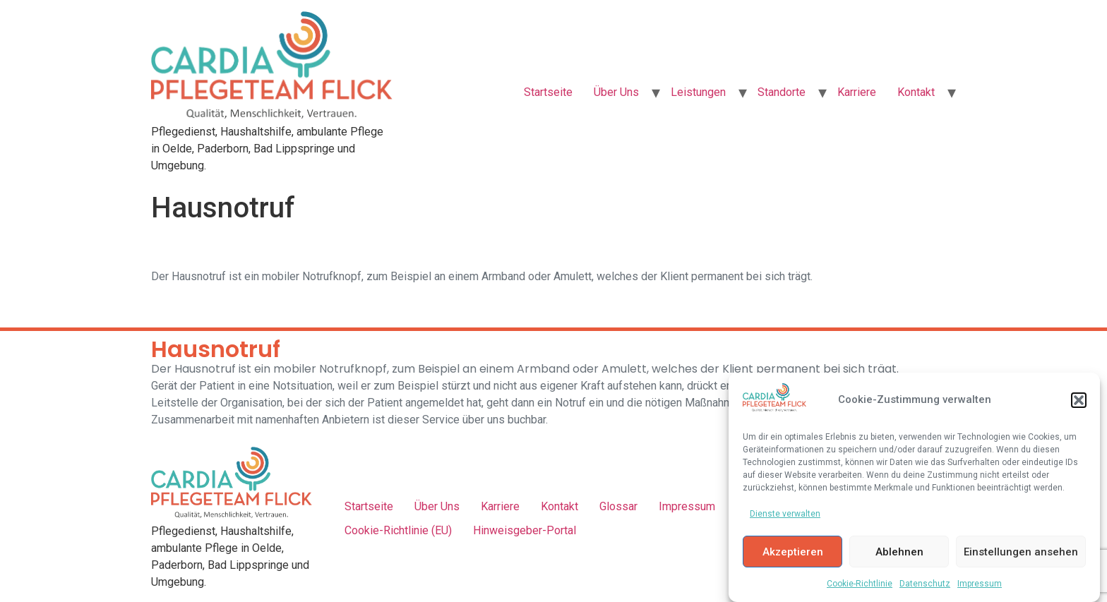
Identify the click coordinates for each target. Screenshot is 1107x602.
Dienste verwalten (785, 514)
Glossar (618, 506)
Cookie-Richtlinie (859, 584)
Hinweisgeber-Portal (524, 530)
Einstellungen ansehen (1021, 552)
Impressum (979, 584)
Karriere (856, 92)
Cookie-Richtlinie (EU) (398, 530)
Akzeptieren (792, 552)
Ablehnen (899, 552)
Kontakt (916, 92)
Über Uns (616, 92)
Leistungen (698, 92)
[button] (1079, 400)
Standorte (782, 92)
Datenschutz (924, 584)
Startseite (548, 92)
